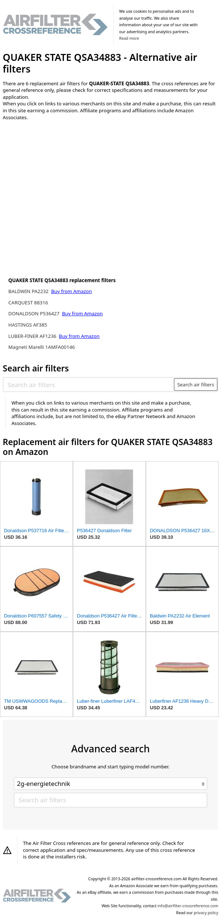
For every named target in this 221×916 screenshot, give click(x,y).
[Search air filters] (88, 384)
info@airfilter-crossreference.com (188, 905)
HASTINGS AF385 (27, 324)
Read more (129, 38)
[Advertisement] (63, 173)
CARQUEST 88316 (28, 302)
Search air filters (195, 384)
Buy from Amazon (71, 291)
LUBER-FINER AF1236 (33, 336)
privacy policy (206, 912)
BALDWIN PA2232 (29, 291)
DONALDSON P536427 (34, 313)
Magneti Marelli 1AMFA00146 (41, 347)
